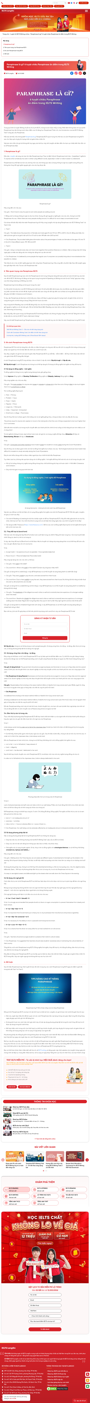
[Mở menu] (86, 10)
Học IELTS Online (21, 6)
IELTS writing (42, 1050)
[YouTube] (69, 3)
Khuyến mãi (59, 6)
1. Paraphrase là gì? (9, 44)
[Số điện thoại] (45, 1305)
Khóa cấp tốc (47, 6)
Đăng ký (45, 638)
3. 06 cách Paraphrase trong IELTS (13, 50)
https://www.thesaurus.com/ (33, 525)
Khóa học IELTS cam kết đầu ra (58, 1371)
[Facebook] (71, 3)
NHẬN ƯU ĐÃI (11, 1087)
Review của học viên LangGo (57, 1385)
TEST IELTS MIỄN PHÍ (25, 1087)
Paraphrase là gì (30, 137)
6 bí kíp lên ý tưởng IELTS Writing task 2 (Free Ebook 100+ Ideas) (26, 335)
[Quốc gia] (45, 1310)
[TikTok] (77, 3)
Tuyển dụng (83, 3)
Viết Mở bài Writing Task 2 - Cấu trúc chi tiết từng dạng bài (25, 329)
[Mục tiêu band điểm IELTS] (45, 1321)
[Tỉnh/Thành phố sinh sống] (45, 1316)
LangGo (12, 156)
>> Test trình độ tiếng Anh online (45, 1139)
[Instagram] (74, 3)
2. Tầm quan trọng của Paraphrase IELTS (14, 47)
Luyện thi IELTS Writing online (19, 34)
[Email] (45, 1300)
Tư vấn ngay (45, 1329)
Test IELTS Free (34, 6)
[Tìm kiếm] (59, 3)
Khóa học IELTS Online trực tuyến (58, 1377)
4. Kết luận (6, 53)
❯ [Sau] (87, 1160)
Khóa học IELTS (7, 6)
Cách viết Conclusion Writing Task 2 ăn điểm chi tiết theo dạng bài (27, 332)
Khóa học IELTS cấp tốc (55, 1379)
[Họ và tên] (45, 1294)
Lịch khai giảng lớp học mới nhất (58, 1382)
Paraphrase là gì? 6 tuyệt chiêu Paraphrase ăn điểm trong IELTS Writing (53, 34)
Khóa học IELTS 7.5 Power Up (57, 1374)
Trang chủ (6, 34)
